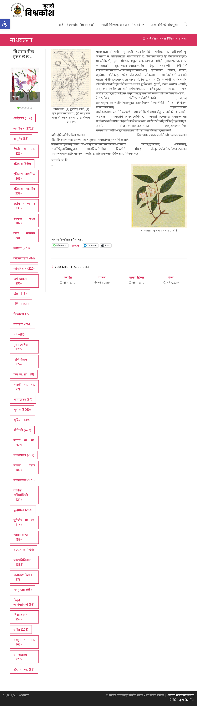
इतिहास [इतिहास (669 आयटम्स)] (22, 163)
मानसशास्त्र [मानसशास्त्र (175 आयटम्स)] (23, 480)
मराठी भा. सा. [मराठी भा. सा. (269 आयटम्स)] (24, 442)
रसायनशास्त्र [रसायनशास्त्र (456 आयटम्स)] (20, 537)
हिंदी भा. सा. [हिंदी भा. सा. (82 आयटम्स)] (23, 669)
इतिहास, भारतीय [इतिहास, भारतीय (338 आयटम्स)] (24, 191)
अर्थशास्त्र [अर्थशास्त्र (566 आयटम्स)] (22, 118)
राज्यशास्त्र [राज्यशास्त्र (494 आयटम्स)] (23, 549)
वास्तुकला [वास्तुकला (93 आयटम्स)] (22, 589)
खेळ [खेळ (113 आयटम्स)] (20, 293)
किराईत (67, 277)
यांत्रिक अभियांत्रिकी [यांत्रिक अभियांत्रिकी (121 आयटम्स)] (20, 495)
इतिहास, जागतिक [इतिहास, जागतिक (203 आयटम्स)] (24, 176)
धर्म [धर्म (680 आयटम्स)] (19, 334)
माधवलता (182, 38)
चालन (102, 277)
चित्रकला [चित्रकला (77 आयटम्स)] (21, 314)
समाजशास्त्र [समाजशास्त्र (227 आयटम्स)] (20, 656)
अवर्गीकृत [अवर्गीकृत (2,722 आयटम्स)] (23, 128)
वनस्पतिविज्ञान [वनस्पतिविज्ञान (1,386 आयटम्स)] (22, 562)
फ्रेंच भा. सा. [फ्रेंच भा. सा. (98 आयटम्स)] (23, 374)
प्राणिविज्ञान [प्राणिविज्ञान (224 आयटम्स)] (20, 361)
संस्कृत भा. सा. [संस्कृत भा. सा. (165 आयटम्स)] (24, 642)
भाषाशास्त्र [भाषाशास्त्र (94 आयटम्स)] (22, 399)
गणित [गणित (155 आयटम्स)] (20, 303)
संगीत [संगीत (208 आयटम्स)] (20, 629)
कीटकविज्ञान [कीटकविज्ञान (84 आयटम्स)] (24, 258)
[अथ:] (144, 38)
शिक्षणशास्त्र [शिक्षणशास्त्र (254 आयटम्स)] (20, 617)
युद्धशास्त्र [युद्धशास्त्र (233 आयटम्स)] (22, 509)
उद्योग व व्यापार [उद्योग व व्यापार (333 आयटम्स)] (24, 205)
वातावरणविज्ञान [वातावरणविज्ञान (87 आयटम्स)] (22, 577)
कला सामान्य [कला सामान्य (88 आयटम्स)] (24, 235)
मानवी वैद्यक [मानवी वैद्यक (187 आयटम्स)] (24, 467)
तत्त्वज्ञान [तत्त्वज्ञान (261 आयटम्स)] (22, 324)
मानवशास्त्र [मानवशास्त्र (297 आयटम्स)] (23, 455)
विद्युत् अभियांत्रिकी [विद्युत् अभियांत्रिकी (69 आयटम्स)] (23, 602)
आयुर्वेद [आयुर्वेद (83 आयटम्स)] (20, 138)
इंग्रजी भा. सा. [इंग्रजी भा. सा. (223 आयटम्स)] (24, 151)
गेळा (171, 277)
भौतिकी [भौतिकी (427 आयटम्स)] (22, 430)
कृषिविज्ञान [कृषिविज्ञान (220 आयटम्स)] (23, 268)
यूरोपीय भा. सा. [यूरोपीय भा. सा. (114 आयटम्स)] (24, 522)
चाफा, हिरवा (136, 277)
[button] (5, 24)
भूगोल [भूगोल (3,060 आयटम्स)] (22, 409)
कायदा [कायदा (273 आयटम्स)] (21, 248)
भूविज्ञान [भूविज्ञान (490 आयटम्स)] (22, 419)
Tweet (74, 245)
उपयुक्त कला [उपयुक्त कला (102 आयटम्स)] (24, 220)
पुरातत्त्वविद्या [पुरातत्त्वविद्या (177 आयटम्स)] (20, 347)
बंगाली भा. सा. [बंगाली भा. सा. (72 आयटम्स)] (24, 386)
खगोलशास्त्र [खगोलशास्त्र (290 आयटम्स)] (20, 281)
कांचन (15, 96)
